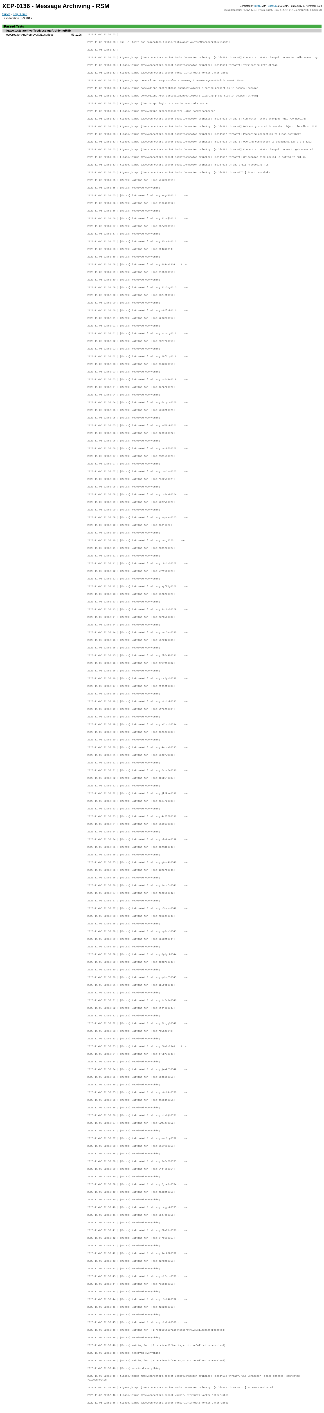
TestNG (257, 6)
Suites (6, 14)
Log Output (20, 14)
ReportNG (272, 6)
